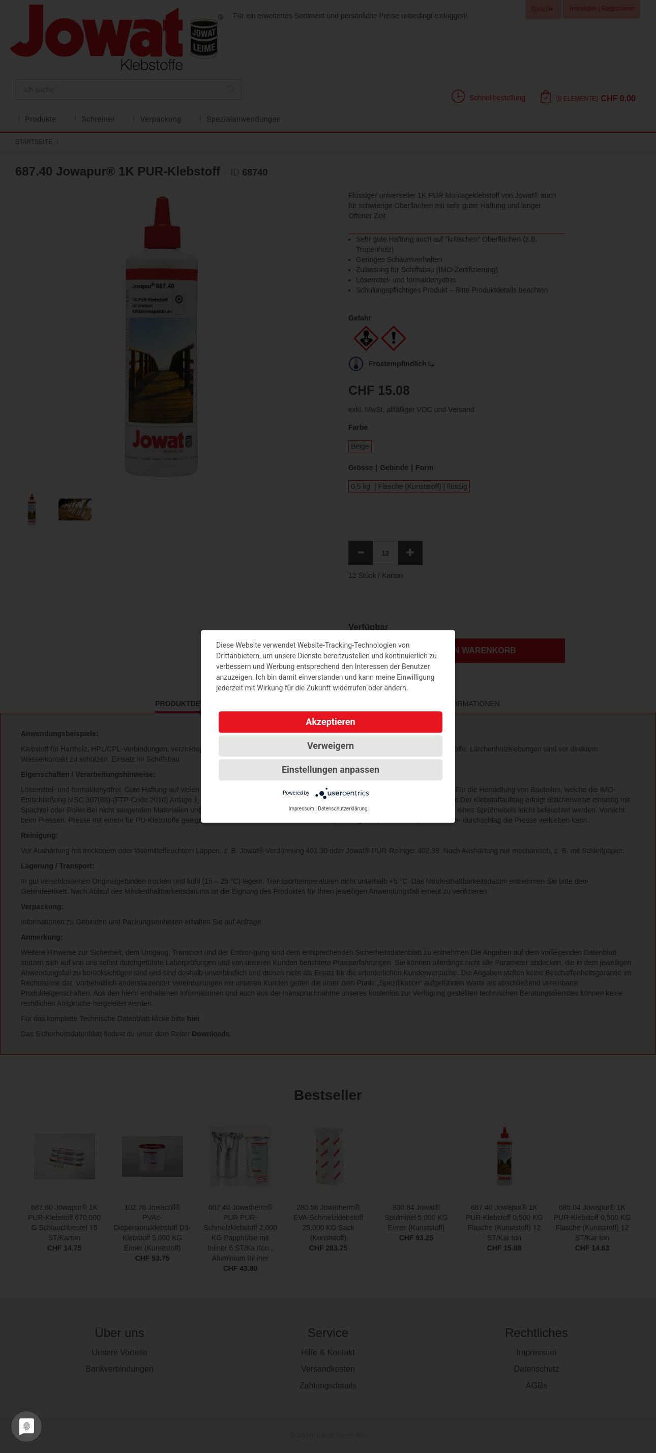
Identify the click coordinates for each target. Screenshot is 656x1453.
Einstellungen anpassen (330, 769)
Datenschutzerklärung (342, 808)
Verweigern (330, 745)
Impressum (301, 808)
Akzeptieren (330, 721)
